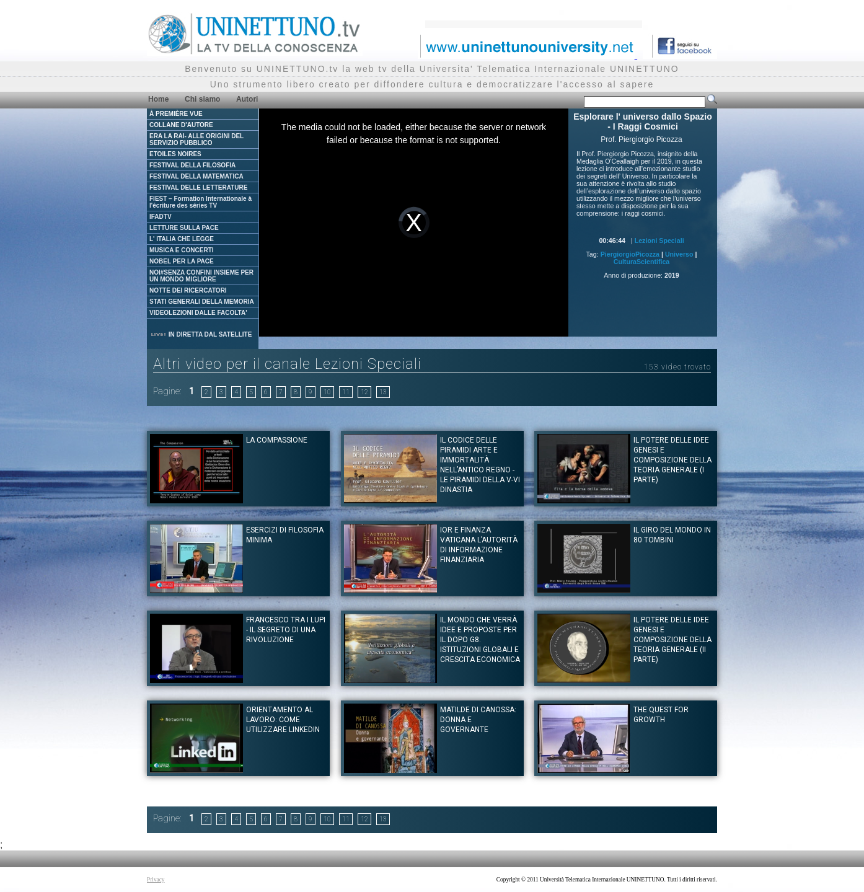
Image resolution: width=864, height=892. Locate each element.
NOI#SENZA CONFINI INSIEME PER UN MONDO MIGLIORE (201, 276)
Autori (247, 99)
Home (158, 99)
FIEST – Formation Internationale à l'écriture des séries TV (200, 202)
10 (327, 392)
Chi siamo (202, 99)
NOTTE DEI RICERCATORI (188, 290)
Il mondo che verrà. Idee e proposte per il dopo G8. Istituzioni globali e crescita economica (480, 640)
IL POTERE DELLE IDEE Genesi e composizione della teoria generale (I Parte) (672, 460)
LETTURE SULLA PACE (184, 227)
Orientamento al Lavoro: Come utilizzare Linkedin (283, 719)
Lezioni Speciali (659, 240)
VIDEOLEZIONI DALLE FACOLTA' (198, 312)
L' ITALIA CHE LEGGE (181, 239)
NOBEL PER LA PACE (181, 261)
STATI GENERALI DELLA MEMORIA (201, 301)
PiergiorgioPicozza (630, 254)
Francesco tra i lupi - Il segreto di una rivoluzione (285, 630)
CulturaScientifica (642, 261)
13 (383, 392)
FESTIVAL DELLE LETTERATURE (198, 187)
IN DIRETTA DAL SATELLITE (201, 334)
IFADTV (160, 216)
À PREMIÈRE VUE (176, 113)
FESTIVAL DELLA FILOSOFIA (192, 165)
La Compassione (276, 440)
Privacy (156, 880)
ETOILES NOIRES (175, 154)
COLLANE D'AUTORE (181, 124)
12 (364, 392)
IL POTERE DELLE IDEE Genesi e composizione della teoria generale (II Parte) (672, 640)
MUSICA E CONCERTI (181, 250)
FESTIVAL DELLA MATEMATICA (196, 176)
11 (346, 392)
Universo (679, 254)
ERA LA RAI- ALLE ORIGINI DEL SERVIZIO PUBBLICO (196, 139)
